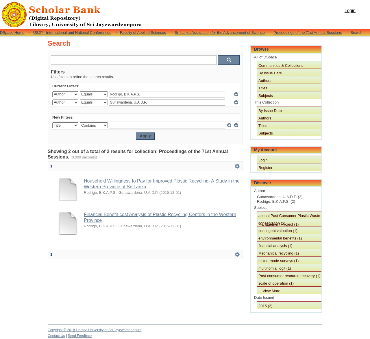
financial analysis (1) (275, 246)
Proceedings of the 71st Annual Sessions (307, 32)
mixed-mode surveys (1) (278, 261)
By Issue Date (270, 73)
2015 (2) (265, 306)
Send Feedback (80, 336)
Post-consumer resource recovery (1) (289, 276)
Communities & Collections (280, 65)
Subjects (265, 95)
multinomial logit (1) (274, 268)
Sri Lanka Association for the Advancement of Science (219, 32)
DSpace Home (12, 32)
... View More (269, 291)
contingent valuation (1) (277, 231)
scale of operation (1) (276, 283)
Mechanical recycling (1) (278, 253)
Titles (262, 88)
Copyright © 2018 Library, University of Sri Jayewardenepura (94, 330)
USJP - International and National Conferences (72, 32)
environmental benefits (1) (280, 238)
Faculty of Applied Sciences (143, 32)
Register (265, 167)
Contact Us (56, 336)
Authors (264, 80)
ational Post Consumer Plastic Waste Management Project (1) (289, 216)
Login (350, 10)
